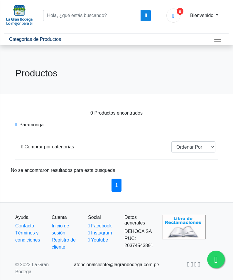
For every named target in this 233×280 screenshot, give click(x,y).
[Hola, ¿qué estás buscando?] (92, 15)
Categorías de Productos (37, 39)
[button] (48, 146)
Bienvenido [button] (202, 15)
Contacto (24, 225)
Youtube (98, 239)
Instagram (100, 232)
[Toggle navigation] (218, 39)
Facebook (100, 225)
